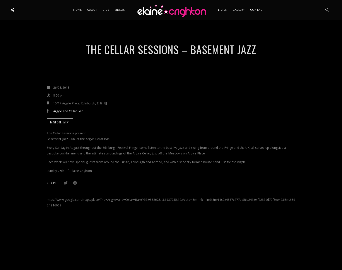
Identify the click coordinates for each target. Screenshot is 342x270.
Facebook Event (60, 122)
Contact (257, 10)
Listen (222, 10)
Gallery (239, 10)
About (92, 10)
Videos (120, 10)
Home (77, 10)
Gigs (106, 10)
